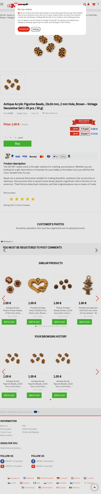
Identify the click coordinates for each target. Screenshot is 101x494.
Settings (35, 29)
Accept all (23, 29)
